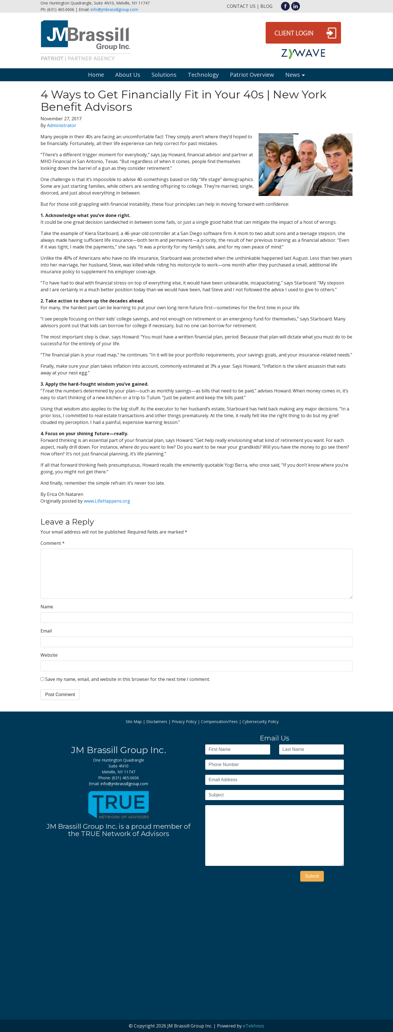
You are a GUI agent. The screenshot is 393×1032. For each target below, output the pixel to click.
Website (49, 655)
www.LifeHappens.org (107, 501)
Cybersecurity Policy (260, 721)
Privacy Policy (184, 721)
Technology (203, 74)
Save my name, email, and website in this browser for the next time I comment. (127, 679)
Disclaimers (156, 721)
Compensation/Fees (219, 721)
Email (46, 631)
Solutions (164, 74)
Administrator (61, 125)
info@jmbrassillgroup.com (114, 9)
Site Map (134, 721)
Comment (52, 543)
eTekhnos (253, 1026)
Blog (266, 6)
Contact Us (241, 6)
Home (96, 74)
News (292, 74)
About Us (127, 74)
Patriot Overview (252, 74)
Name (46, 607)
